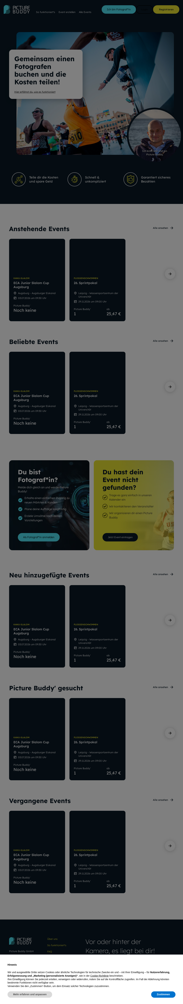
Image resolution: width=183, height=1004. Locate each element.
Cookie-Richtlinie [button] (99, 975)
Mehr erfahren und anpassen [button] (30, 994)
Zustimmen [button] (163, 994)
